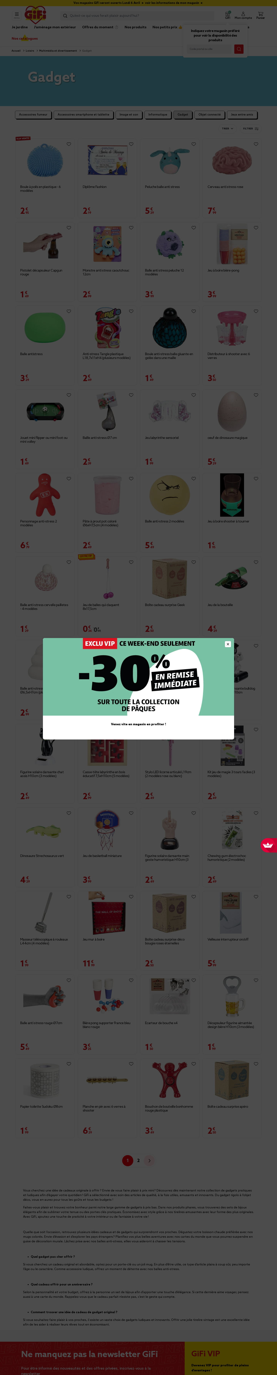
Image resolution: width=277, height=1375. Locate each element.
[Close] (228, 644)
